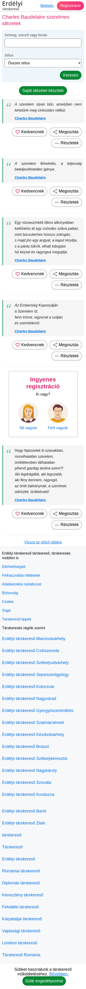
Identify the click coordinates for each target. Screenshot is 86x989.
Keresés (70, 75)
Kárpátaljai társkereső (22, 919)
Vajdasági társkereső (21, 931)
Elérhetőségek (13, 567)
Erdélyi (12, 6)
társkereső (11, 835)
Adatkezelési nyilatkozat (21, 584)
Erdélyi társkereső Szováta (26, 782)
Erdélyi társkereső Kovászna (28, 794)
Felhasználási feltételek (21, 575)
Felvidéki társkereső (20, 907)
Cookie (8, 602)
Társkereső (12, 847)
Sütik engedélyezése (44, 981)
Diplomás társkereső (21, 883)
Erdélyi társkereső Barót (24, 811)
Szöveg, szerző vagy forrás (26, 35)
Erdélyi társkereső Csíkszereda (30, 650)
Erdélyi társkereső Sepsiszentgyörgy (35, 674)
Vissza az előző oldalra (43, 542)
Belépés (47, 6)
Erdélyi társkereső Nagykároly (29, 770)
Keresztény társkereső (22, 895)
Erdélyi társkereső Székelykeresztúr (35, 758)
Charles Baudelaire (30, 118)
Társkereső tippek (16, 619)
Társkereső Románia (21, 955)
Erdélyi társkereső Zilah (23, 823)
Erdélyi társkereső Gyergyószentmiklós (37, 710)
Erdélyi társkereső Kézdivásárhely (33, 734)
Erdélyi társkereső (18, 859)
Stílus (9, 55)
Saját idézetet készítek (43, 90)
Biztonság (10, 593)
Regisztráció (70, 6)
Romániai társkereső (21, 871)
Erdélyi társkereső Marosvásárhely (33, 638)
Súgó (6, 610)
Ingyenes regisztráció (43, 383)
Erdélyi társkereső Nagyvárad (29, 698)
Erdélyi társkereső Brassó (25, 746)
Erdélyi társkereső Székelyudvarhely (35, 662)
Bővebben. (59, 974)
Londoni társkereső (19, 943)
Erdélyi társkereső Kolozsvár (28, 686)
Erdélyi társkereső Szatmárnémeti (33, 722)
